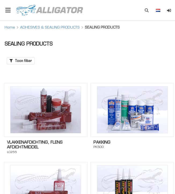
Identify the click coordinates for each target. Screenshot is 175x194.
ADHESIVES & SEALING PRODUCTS (50, 27)
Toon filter (20, 61)
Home (10, 27)
